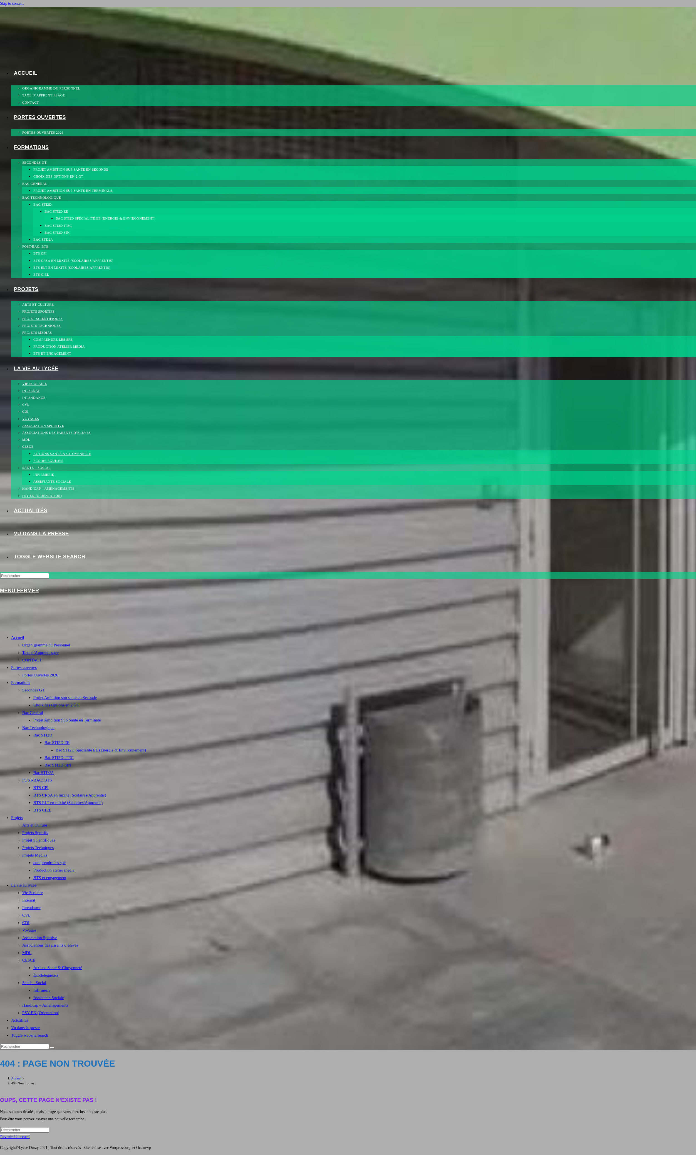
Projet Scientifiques (38, 840)
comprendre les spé (49, 862)
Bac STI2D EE (57, 742)
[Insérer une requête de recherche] (24, 576)
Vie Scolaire (32, 892)
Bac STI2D (42, 735)
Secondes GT (33, 690)
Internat (28, 900)
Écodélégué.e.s (45, 975)
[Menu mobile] (19, 590)
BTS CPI (41, 787)
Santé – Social (34, 982)
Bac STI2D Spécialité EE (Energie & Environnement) (101, 750)
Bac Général (32, 712)
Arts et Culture (34, 825)
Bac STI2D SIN (57, 765)
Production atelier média (53, 870)
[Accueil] (16, 1078)
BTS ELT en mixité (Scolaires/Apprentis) (68, 802)
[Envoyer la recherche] (52, 1047)
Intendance (31, 907)
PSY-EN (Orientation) (40, 1012)
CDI (25, 922)
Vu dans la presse (25, 1027)
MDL (26, 952)
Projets (17, 817)
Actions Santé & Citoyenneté (57, 967)
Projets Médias (34, 855)
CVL (26, 915)
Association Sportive (39, 937)
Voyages (29, 930)
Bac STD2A (43, 772)
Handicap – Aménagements (45, 1005)
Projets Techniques (38, 847)
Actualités (19, 1020)
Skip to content (12, 3)
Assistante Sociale (48, 997)
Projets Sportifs (35, 832)
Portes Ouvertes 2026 (40, 675)
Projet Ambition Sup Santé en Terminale (67, 720)
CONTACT (32, 660)
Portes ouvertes (24, 667)
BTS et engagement (49, 877)
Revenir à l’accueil (15, 1137)
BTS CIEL (42, 810)
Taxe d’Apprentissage (40, 652)
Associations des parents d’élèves (50, 945)
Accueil (17, 637)
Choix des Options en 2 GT (56, 705)
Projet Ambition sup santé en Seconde (65, 697)
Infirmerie (41, 990)
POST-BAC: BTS (37, 780)
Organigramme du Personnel (46, 645)
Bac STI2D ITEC (59, 757)
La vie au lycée (23, 885)
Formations (20, 682)
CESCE (28, 960)
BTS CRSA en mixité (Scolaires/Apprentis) (69, 795)
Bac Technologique (38, 727)
